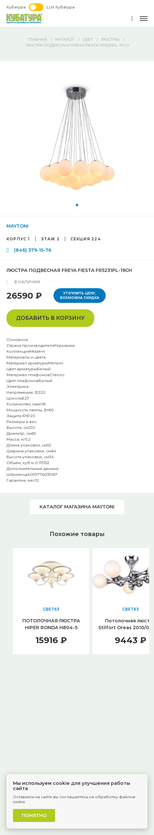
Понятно (34, 815)
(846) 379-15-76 (32, 250)
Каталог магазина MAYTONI (77, 507)
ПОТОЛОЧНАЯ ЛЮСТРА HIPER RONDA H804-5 (51, 624)
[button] (77, 205)
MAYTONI (17, 226)
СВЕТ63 (51, 609)
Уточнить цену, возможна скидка (79, 295)
